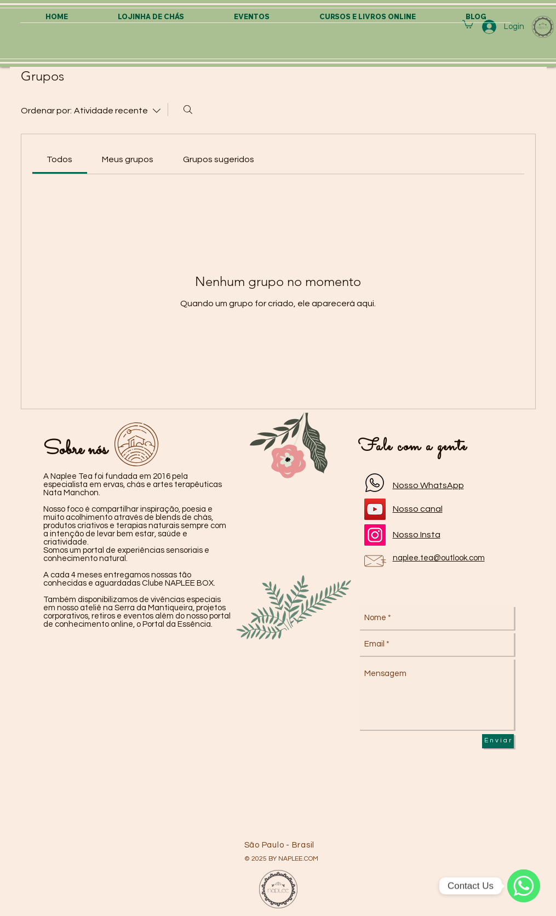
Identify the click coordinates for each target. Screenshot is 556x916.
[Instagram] (375, 535)
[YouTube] (375, 509)
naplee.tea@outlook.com (439, 558)
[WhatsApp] (523, 885)
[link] (59, 159)
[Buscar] (187, 109)
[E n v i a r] (498, 741)
